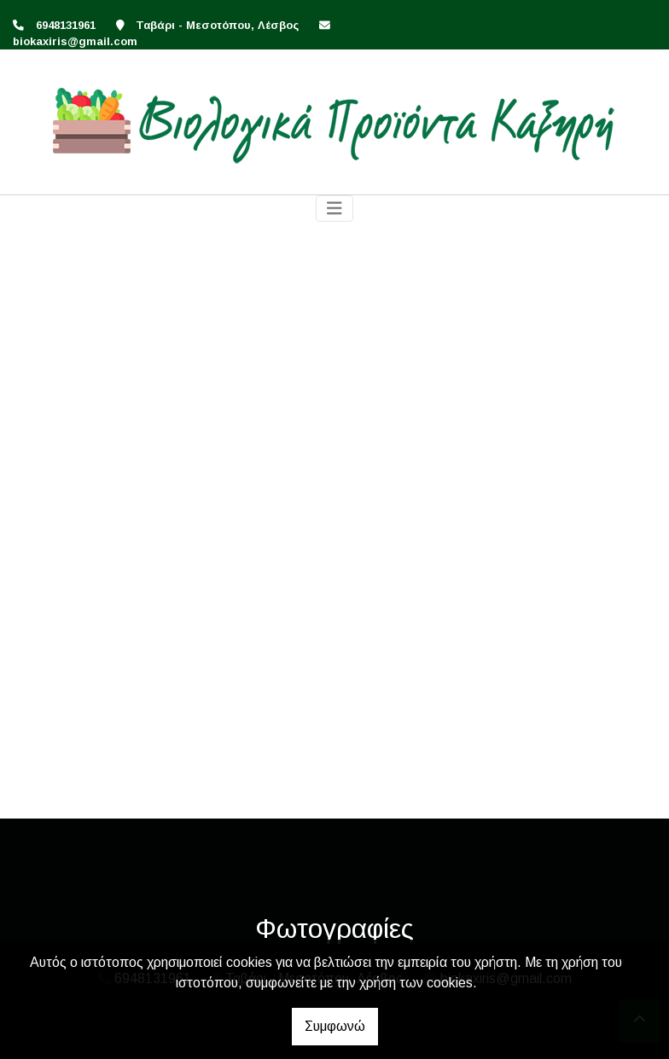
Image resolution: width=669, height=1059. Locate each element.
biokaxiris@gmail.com (75, 41)
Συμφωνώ (335, 1026)
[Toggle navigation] (334, 208)
